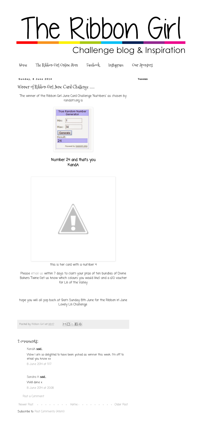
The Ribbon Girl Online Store (57, 65)
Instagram (115, 65)
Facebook (93, 65)
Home (23, 65)
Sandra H (33, 377)
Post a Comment (33, 396)
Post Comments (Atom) (50, 412)
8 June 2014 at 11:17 (39, 364)
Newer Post (26, 405)
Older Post (121, 405)
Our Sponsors (142, 65)
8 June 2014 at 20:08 (40, 388)
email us (37, 273)
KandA (31, 349)
